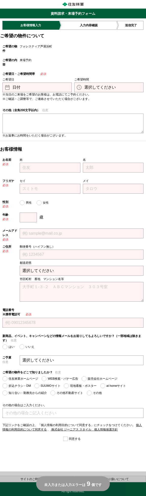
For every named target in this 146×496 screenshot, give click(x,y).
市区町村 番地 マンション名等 (42, 279)
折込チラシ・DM (20, 386)
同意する (75, 439)
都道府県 (25, 263)
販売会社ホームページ (102, 378)
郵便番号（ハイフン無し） (37, 246)
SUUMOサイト (50, 386)
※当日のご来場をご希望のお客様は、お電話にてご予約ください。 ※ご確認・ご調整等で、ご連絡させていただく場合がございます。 (46, 97)
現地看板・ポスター (83, 386)
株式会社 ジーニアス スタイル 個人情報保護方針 (84, 429)
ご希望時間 (81, 79)
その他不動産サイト (70, 393)
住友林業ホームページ (23, 378)
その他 (97, 393)
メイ (86, 181)
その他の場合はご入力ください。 (24, 405)
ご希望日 (8, 79)
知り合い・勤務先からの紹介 (28, 393)
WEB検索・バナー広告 (63, 378)
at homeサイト (116, 386)
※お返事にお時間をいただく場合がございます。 (34, 135)
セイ (23, 181)
